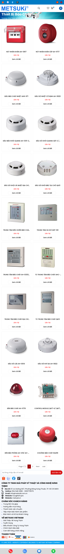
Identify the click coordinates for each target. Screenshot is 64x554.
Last (43, 466)
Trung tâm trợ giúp (10, 504)
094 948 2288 (17, 491)
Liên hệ (16, 55)
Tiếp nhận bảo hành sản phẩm (14, 512)
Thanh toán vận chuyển (12, 509)
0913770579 (29, 491)
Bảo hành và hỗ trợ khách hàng (15, 514)
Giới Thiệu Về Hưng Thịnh (12, 520)
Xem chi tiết (16, 59)
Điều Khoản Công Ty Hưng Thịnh (15, 525)
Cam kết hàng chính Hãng (13, 531)
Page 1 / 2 (22, 466)
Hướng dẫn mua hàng (11, 506)
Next (37, 466)
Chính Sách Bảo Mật (10, 528)
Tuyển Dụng (7, 523)
